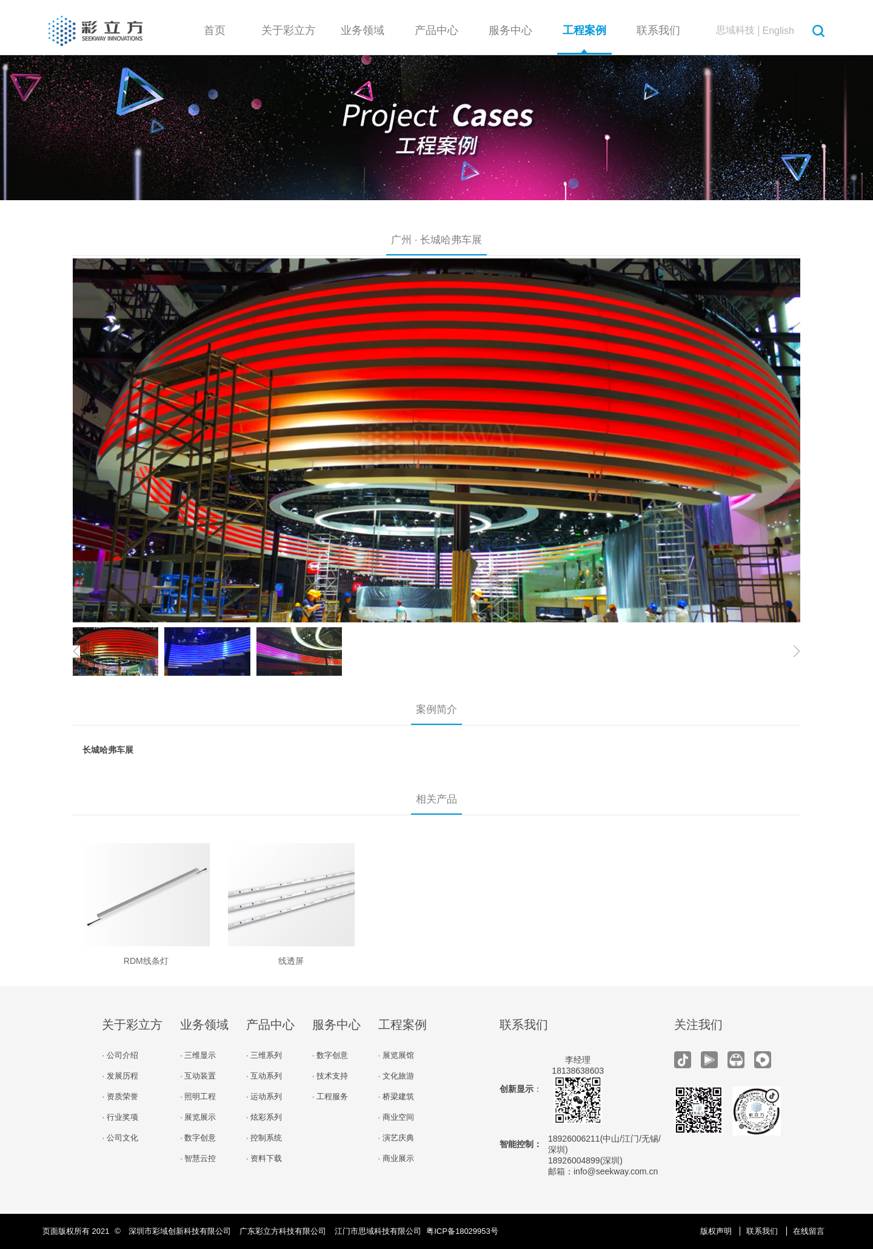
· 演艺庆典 (396, 1137)
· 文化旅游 (396, 1075)
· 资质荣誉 (120, 1096)
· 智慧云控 (198, 1158)
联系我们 (658, 30)
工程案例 (584, 30)
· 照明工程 (198, 1096)
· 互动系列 (264, 1075)
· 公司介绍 (120, 1055)
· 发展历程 (120, 1075)
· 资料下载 (264, 1158)
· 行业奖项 (120, 1117)
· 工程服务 (330, 1096)
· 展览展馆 (396, 1055)
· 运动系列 (264, 1096)
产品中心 (436, 30)
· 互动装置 (198, 1075)
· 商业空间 (396, 1117)
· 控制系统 (264, 1137)
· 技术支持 (330, 1075)
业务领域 (362, 30)
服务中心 (510, 30)
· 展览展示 (198, 1117)
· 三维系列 (264, 1055)
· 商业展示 (396, 1158)
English (778, 30)
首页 (215, 30)
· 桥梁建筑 (396, 1096)
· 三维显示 (198, 1055)
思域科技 (735, 30)
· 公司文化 (120, 1137)
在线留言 (808, 1231)
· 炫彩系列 (264, 1117)
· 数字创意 (198, 1137)
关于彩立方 (288, 30)
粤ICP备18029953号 (462, 1231)
